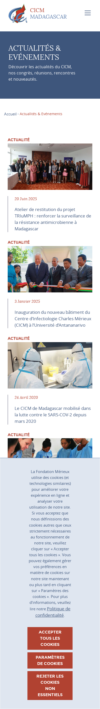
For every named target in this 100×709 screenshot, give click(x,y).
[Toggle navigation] (88, 13)
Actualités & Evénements (41, 113)
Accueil (10, 113)
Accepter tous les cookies (50, 638)
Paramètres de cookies (50, 660)
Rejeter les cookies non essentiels (50, 685)
